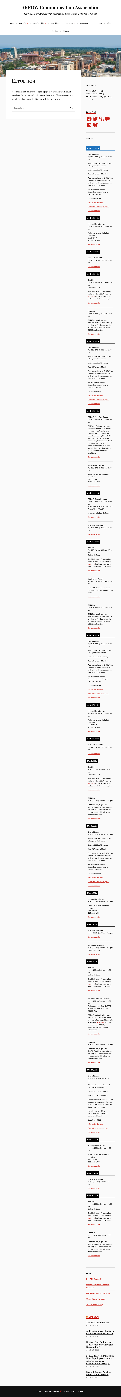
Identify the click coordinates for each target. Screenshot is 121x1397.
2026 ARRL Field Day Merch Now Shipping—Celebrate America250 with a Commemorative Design (100, 1359)
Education (84, 23)
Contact (55, 31)
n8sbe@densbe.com (95, 202)
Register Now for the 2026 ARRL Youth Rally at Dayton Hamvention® (99, 1344)
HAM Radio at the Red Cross (98, 1293)
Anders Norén (77, 1391)
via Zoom (91, 296)
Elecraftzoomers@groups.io (98, 207)
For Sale (22, 23)
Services (69, 23)
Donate (66, 31)
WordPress (54, 1391)
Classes (99, 23)
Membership (38, 23)
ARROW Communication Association (61, 7)
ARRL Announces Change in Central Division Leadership (100, 1332)
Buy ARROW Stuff (93, 1279)
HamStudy (100, 1022)
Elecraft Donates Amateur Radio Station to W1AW (98, 1373)
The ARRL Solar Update (97, 1322)
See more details (94, 211)
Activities (55, 23)
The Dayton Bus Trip (94, 1304)
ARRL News (94, 1317)
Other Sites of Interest (95, 1299)
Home (11, 23)
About (109, 23)
